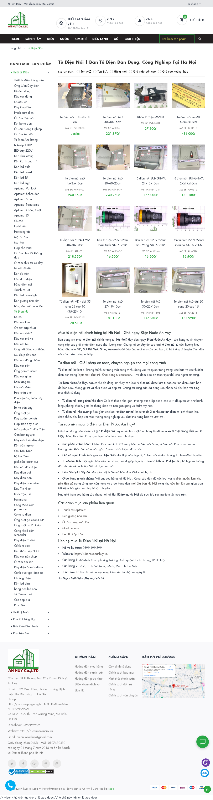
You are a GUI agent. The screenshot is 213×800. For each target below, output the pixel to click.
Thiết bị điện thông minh (29, 80)
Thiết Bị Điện (20, 72)
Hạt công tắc (22, 231)
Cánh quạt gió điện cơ (28, 572)
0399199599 (31, 725)
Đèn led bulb (22, 166)
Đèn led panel (23, 172)
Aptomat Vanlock (25, 188)
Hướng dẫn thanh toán (89, 672)
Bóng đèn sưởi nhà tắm (28, 306)
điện (179, 478)
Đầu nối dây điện (25, 467)
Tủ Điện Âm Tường (26, 139)
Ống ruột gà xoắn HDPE (29, 520)
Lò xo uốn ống (23, 407)
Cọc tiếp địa (22, 599)
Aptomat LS (21, 215)
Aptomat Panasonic (26, 204)
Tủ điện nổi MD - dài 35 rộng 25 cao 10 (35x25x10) (75, 306)
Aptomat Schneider (26, 194)
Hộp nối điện (22, 387)
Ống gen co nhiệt (25, 371)
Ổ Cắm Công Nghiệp (28, 129)
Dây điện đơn (23, 478)
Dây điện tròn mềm (26, 483)
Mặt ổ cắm (21, 237)
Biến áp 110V (23, 145)
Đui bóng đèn (23, 123)
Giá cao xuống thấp (173, 71)
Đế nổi (18, 317)
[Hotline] (12, 787)
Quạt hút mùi (70, 528)
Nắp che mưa (23, 248)
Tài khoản (192, 3)
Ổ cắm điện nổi (24, 118)
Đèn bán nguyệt (24, 445)
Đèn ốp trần (21, 273)
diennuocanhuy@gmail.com (34, 737)
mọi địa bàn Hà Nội (144, 483)
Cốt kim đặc (22, 545)
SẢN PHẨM (33, 39)
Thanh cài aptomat (74, 510)
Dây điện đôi (22, 472)
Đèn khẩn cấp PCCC (27, 551)
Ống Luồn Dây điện (26, 85)
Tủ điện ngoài (23, 594)
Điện (50, 39)
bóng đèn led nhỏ (25, 589)
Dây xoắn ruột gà (25, 418)
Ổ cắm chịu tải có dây (28, 263)
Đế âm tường (22, 91)
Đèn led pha (22, 583)
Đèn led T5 (21, 177)
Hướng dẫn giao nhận (89, 678)
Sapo (111, 788)
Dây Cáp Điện (23, 107)
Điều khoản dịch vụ (87, 684)
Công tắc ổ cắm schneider (24, 532)
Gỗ (116, 39)
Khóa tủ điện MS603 (150, 117)
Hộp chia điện (23, 392)
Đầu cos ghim (23, 376)
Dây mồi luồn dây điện (29, 440)
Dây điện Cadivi (24, 540)
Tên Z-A (100, 71)
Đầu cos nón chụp (25, 556)
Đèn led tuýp (22, 183)
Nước (64, 39)
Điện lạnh (100, 39)
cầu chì (95, 374)
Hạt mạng (20, 499)
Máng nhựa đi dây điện (29, 429)
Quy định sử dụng (120, 666)
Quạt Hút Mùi (22, 268)
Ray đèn (19, 605)
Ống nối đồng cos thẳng (30, 349)
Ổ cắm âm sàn (23, 562)
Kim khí (81, 39)
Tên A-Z (84, 71)
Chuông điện (22, 578)
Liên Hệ (79, 690)
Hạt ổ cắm (20, 226)
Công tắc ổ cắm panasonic (24, 507)
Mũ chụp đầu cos (25, 354)
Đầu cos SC (21, 344)
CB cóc (18, 221)
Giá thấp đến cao (142, 71)
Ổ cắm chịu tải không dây (28, 255)
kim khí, (196, 478)
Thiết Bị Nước (20, 612)
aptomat (84, 374)
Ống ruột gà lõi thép (27, 525)
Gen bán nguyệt (24, 434)
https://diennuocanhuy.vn (91, 553)
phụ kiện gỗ (65, 483)
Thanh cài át (22, 290)
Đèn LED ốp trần (72, 534)
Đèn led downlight (25, 295)
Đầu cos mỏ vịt (23, 338)
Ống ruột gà (22, 413)
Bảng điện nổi (23, 284)
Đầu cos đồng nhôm (27, 360)
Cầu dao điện (23, 279)
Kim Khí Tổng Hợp (23, 619)
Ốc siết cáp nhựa (25, 327)
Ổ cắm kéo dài (23, 134)
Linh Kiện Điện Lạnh (24, 626)
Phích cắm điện (24, 112)
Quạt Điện (20, 102)
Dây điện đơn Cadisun (28, 567)
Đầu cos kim (22, 322)
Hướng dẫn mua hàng (89, 666)
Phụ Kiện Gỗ (20, 633)
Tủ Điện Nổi (22, 311)
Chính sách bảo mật (121, 672)
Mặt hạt (19, 242)
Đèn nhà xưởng (23, 156)
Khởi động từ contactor (116, 374)
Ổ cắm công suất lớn (75, 522)
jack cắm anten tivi (26, 461)
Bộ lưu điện (21, 456)
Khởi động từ (22, 494)
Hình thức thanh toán (122, 678)
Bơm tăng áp (22, 382)
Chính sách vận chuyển (123, 695)
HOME (15, 39)
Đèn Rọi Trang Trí (25, 161)
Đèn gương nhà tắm (75, 516)
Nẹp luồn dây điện (26, 424)
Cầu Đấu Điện (23, 451)
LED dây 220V (23, 150)
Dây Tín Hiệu (22, 488)
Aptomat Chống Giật (27, 210)
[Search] (199, 38)
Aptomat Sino (23, 199)
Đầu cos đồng (23, 96)
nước (185, 478)
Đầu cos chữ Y (23, 333)
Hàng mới (118, 71)
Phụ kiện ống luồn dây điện (28, 400)
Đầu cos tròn (22, 365)
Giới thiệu (132, 39)
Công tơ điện (22, 514)
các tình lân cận (180, 483)
